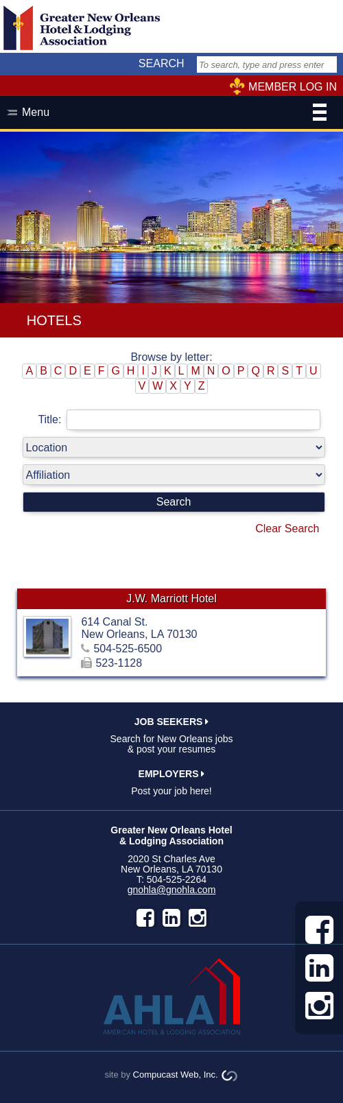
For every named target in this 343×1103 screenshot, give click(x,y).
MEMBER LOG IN (292, 87)
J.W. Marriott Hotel (171, 598)
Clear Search (287, 528)
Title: (179, 419)
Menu (174, 113)
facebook (145, 917)
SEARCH (162, 63)
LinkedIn (171, 917)
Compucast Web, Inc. (175, 1074)
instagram (197, 917)
